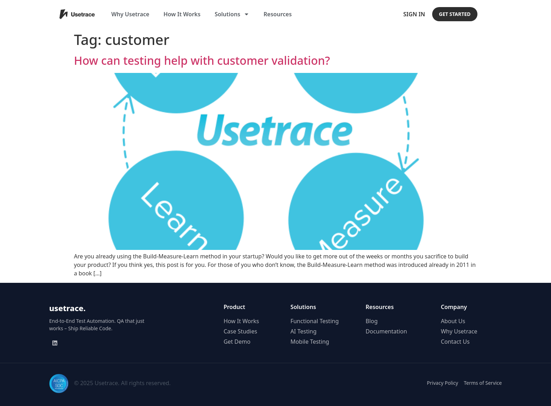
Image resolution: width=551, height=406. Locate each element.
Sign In (414, 14)
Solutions (232, 14)
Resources (277, 14)
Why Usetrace (130, 14)
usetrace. (67, 308)
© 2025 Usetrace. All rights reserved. (122, 383)
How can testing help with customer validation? (202, 60)
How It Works (182, 14)
